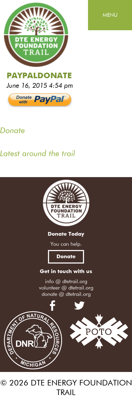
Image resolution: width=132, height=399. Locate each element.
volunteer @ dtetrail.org (66, 288)
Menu (110, 15)
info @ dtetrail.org (66, 281)
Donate (66, 256)
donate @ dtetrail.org (66, 294)
